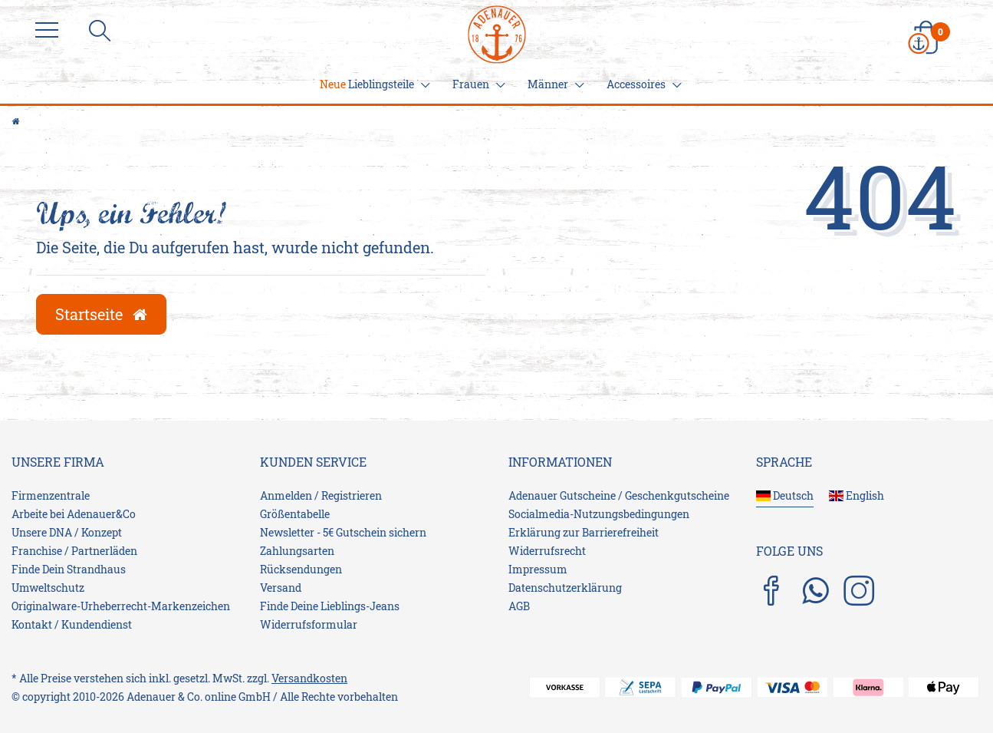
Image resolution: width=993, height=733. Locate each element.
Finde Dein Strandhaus (69, 569)
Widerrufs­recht (547, 550)
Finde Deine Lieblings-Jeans (330, 606)
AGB (519, 606)
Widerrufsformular (308, 624)
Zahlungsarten (297, 550)
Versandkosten (309, 678)
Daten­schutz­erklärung (565, 587)
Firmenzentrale (51, 495)
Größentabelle (295, 514)
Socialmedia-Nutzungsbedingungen (598, 514)
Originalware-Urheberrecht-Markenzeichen (121, 606)
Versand (280, 587)
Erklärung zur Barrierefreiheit (583, 532)
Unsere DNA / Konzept (67, 532)
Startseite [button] (101, 314)
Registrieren (351, 495)
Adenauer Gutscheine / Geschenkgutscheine (618, 495)
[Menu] (50, 31)
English (856, 495)
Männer (554, 84)
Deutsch (785, 495)
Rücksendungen (301, 569)
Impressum (537, 569)
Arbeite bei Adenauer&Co (74, 514)
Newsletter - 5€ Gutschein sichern (343, 532)
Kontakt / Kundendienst (72, 624)
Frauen (476, 84)
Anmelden (286, 495)
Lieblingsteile (373, 84)
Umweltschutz (48, 587)
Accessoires (642, 84)
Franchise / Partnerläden (74, 550)
